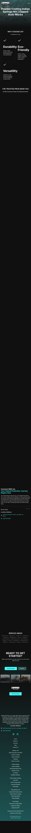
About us (15, 741)
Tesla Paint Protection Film (15, 791)
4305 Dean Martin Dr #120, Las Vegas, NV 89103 (15, 728)
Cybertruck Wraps (15, 805)
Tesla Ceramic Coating (15, 794)
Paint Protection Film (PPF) (15, 752)
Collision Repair (15, 764)
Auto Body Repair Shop (15, 768)
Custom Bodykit (15, 766)
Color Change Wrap (15, 782)
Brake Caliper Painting (15, 778)
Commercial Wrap (15, 784)
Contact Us (15, 747)
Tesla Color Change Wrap (15, 803)
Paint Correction (15, 761)
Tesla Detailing (15, 798)
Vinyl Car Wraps (15, 757)
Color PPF (15, 780)
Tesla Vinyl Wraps (15, 796)
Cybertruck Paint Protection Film (15, 811)
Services (15, 743)
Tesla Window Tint (15, 789)
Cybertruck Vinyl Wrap (15, 813)
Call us (22, 668)
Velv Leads (17, 817)
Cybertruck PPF (15, 807)
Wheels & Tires (15, 770)
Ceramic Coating (15, 754)
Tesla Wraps (15, 801)
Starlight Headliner (15, 774)
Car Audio (15, 772)
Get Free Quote (11, 668)
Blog (15, 745)
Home (15, 739)
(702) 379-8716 (6, 518)
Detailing (15, 759)
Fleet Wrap (15, 786)
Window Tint (15, 750)
